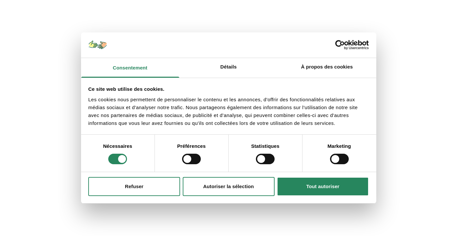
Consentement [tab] (130, 67)
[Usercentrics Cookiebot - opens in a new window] (340, 45)
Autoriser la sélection (228, 186)
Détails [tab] (228, 66)
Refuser (134, 186)
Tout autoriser (322, 186)
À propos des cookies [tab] (327, 66)
